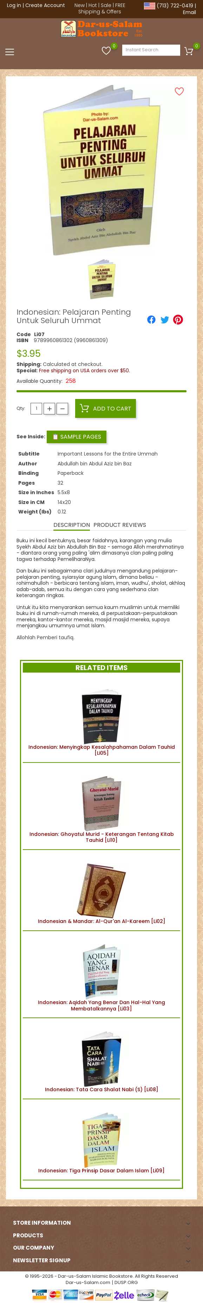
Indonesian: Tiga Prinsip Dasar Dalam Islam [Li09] (101, 1139)
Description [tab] (71, 525)
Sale (106, 5)
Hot (93, 5)
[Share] (151, 320)
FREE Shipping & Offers (101, 8)
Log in (14, 5)
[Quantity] (36, 408)
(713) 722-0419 (175, 5)
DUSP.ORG (126, 1282)
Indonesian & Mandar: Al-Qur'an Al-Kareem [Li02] (101, 890)
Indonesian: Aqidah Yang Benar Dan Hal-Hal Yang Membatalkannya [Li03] (101, 974)
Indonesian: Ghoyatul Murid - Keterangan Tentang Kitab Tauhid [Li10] (102, 806)
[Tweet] (165, 320)
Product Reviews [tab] (119, 525)
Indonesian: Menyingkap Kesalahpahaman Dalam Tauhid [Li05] (101, 719)
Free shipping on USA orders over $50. (84, 370)
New (79, 5)
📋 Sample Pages (76, 437)
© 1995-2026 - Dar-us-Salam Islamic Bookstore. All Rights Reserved (101, 1276)
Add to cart (105, 408)
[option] (102, 279)
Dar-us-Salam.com (88, 1282)
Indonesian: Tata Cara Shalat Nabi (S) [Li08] (101, 1058)
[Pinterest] (178, 320)
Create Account (45, 5)
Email (189, 12)
